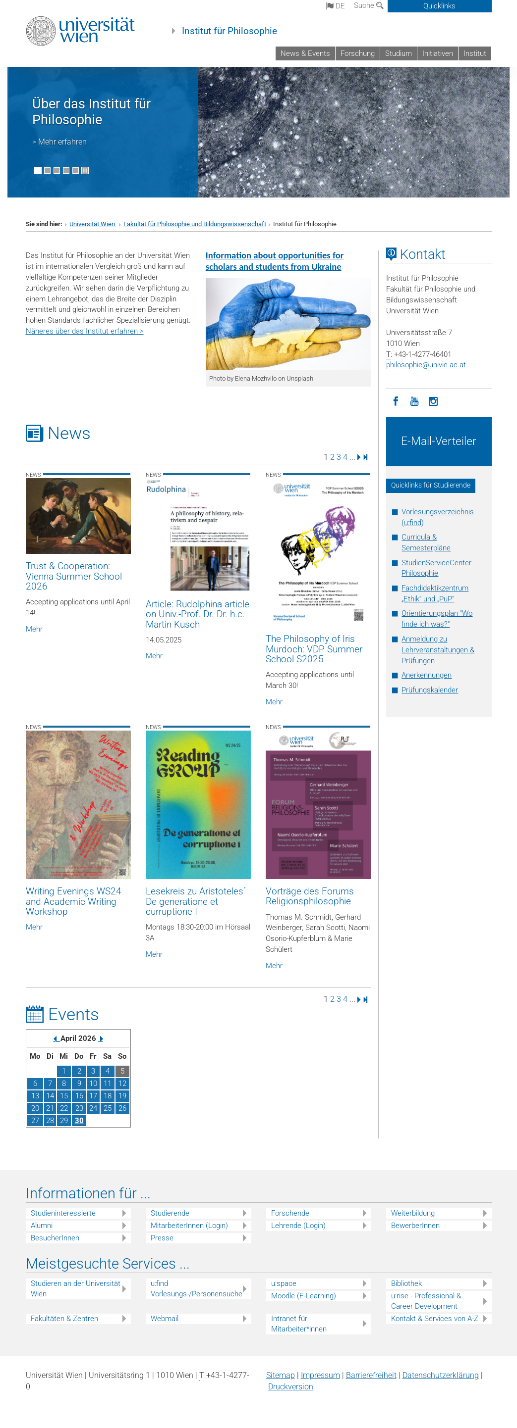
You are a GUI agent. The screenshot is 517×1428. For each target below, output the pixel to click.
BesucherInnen (55, 1237)
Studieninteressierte (63, 1213)
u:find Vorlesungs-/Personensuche (196, 1288)
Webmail (164, 1318)
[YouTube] (414, 400)
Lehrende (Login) (298, 1225)
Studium (398, 53)
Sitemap (280, 1375)
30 (79, 1120)
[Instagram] (433, 400)
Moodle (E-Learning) (303, 1295)
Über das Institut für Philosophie (91, 112)
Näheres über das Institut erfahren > (85, 331)
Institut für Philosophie (229, 31)
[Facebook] (395, 400)
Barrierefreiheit (371, 1375)
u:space (283, 1283)
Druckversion (290, 1386)
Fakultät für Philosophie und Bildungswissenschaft (194, 224)
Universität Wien (92, 224)
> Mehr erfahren (59, 142)
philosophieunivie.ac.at (426, 364)
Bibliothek (406, 1283)
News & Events (305, 53)
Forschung (358, 53)
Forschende (290, 1213)
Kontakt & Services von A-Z (434, 1318)
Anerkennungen (427, 675)
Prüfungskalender (430, 690)
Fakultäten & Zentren (64, 1318)
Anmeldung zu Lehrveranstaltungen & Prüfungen (438, 650)
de (335, 5)
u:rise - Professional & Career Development (426, 1301)
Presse (162, 1237)
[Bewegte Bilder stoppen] (85, 170)
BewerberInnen (415, 1225)
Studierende (170, 1213)
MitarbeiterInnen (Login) (189, 1225)
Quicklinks (439, 5)
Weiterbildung (413, 1213)
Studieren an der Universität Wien (75, 1288)
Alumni (42, 1225)
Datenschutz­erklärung (440, 1375)
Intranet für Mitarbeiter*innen (299, 1323)
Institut (474, 53)
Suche (369, 5)
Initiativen (437, 53)
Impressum (320, 1375)
